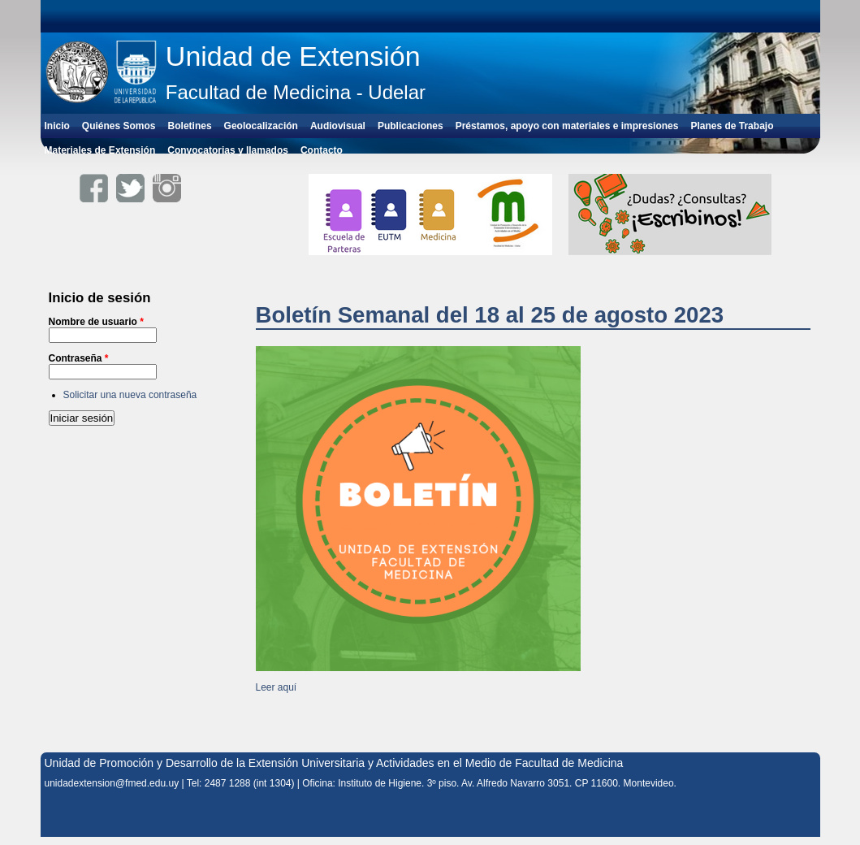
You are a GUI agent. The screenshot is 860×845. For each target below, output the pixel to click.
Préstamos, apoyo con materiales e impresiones (567, 126)
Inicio (57, 126)
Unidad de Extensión (293, 56)
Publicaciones (410, 126)
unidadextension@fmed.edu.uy (112, 783)
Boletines (190, 126)
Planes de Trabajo (731, 126)
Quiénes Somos (119, 126)
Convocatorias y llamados (227, 150)
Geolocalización (261, 126)
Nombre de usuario (96, 321)
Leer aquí (276, 687)
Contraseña (79, 358)
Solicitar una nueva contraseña (130, 395)
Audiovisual (337, 126)
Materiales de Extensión (100, 150)
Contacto (321, 150)
